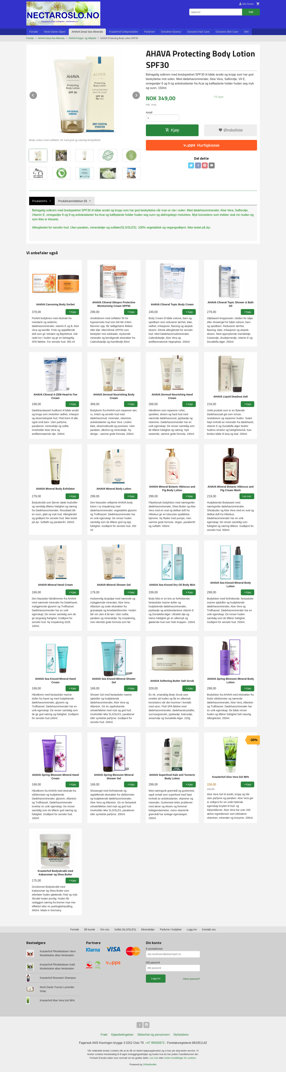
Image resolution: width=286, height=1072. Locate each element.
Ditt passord (153, 962)
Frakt (104, 1034)
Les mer (154, 1058)
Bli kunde (89, 929)
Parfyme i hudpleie (171, 929)
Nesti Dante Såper (54, 31)
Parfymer (149, 31)
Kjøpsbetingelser (122, 1034)
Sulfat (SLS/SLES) (125, 929)
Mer (246, 31)
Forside (33, 31)
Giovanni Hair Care (198, 31)
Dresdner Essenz (171, 31)
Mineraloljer (148, 929)
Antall (149, 112)
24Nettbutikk (150, 1064)
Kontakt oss (209, 929)
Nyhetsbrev (181, 1034)
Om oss (104, 929)
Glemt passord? (191, 978)
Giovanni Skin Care (227, 31)
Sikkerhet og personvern (153, 1034)
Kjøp (172, 130)
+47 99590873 (155, 1042)
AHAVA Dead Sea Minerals (87, 31)
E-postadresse (154, 948)
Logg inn (192, 929)
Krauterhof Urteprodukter (123, 31)
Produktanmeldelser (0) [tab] (72, 201)
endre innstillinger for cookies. (180, 1058)
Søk (251, 11)
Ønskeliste (230, 130)
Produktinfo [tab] (39, 201)
